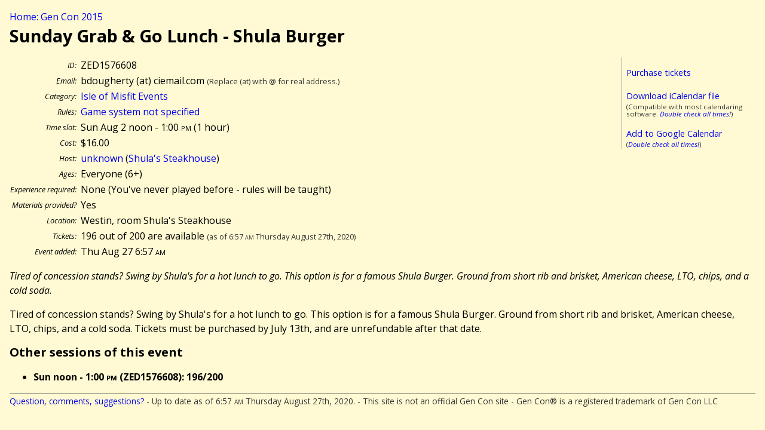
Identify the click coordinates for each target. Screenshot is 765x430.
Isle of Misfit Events (124, 96)
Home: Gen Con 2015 (56, 16)
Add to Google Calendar (674, 133)
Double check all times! (695, 113)
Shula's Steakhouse (172, 158)
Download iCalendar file (673, 96)
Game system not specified (140, 111)
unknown (102, 158)
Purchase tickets (658, 72)
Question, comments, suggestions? (77, 401)
